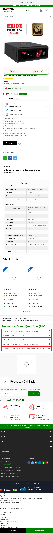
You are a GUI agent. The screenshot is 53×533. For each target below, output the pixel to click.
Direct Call (15, 72)
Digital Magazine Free (6, 513)
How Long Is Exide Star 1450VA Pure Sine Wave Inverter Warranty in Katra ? (26, 348)
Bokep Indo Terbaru (6, 523)
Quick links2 (5, 437)
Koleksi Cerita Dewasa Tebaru (9, 521)
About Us (23, 425)
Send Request (34, 394)
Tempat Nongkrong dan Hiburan (9, 502)
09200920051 (6, 464)
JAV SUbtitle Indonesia (7, 515)
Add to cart (13, 530)
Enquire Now (39, 530)
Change (17, 98)
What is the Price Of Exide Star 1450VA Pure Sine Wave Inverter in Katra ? (26, 340)
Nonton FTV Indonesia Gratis (9, 527)
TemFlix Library (4, 525)
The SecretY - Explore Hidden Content (30, 498)
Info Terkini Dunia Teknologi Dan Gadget (12, 508)
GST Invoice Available (13, 114)
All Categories (15, 425)
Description (7, 166)
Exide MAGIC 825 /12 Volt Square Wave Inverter (37, 294)
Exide (9, 83)
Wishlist (27, 427)
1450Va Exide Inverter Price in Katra (26, 335)
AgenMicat (3, 496)
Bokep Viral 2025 (5, 519)
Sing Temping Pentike (6, 517)
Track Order (32, 425)
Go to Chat (38, 72)
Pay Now (5, 451)
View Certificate (18, 83)
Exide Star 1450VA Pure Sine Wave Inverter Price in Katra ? (26, 331)
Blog (48, 425)
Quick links (5, 432)
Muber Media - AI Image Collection (10, 500)
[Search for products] (26, 16)
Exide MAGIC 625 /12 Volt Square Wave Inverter (12, 294)
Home (6, 425)
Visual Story (41, 425)
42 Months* (32, 289)
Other (3, 442)
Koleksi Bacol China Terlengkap (9, 498)
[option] (26, 44)
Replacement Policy (13, 110)
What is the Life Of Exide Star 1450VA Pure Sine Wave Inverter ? (26, 344)
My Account (5, 447)
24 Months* (7, 289)
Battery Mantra (24, 483)
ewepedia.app (4, 494)
